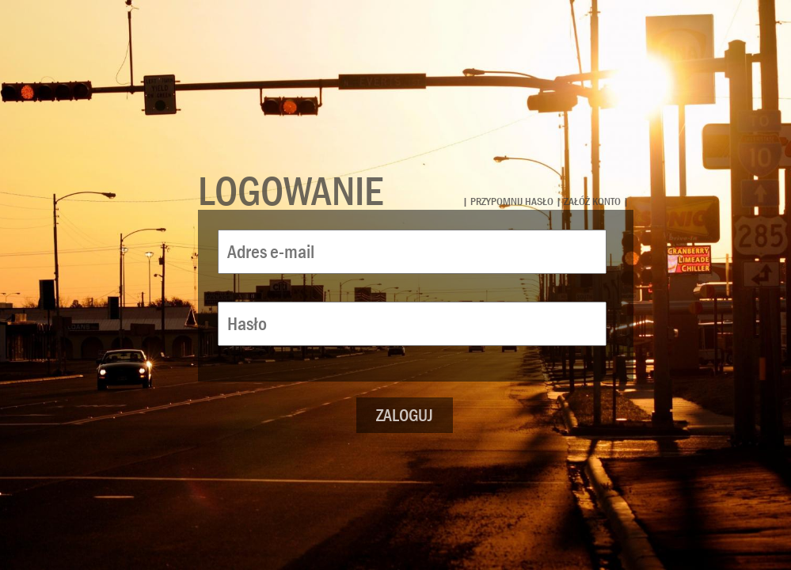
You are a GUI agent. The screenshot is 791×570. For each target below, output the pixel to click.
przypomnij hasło (511, 201)
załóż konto (592, 201)
